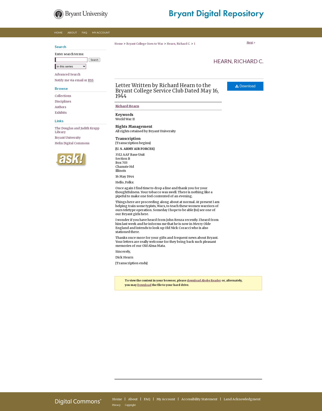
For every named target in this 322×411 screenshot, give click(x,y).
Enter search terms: (69, 54)
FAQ (147, 399)
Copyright (130, 405)
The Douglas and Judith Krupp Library (77, 130)
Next (250, 42)
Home (118, 43)
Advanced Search (67, 74)
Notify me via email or (74, 80)
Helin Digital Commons (72, 143)
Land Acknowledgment (242, 399)
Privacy (116, 405)
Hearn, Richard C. (178, 43)
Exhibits (61, 113)
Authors (60, 107)
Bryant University (68, 138)
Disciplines (63, 101)
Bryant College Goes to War (144, 43)
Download (245, 86)
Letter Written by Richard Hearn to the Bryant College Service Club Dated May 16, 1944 (167, 90)
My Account (166, 399)
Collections (63, 96)
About (133, 399)
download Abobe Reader (204, 280)
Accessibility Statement (199, 399)
